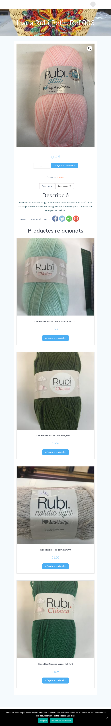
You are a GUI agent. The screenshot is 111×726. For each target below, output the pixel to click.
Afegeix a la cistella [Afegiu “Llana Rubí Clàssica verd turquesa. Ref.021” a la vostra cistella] (55, 338)
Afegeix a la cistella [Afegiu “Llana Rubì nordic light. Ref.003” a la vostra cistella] (55, 566)
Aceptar (43, 721)
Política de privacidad (61, 721)
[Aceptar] (107, 717)
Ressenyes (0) (65, 186)
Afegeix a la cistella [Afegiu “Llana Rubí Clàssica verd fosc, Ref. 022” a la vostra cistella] (55, 452)
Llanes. (61, 177)
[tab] (47, 186)
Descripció (47, 186)
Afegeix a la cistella (64, 165)
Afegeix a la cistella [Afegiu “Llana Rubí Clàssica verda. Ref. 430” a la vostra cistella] (55, 680)
